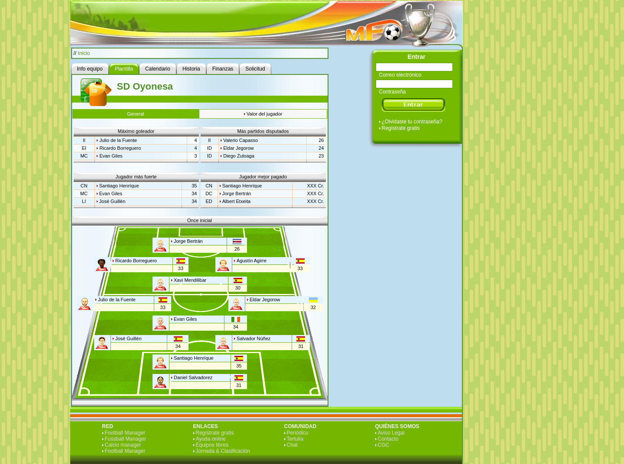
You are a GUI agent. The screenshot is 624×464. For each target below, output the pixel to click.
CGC (384, 445)
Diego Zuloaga (238, 155)
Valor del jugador (264, 113)
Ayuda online (211, 439)
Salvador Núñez (253, 338)
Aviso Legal (391, 433)
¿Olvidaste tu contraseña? (412, 122)
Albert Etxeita (236, 201)
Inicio (84, 53)
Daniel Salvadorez (193, 377)
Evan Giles (110, 155)
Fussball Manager (125, 439)
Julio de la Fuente (118, 140)
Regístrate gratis (401, 128)
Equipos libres (212, 445)
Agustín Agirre (251, 260)
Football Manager (125, 433)
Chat (292, 445)
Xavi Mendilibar (190, 280)
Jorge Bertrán (236, 193)
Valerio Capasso (240, 140)
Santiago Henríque (119, 185)
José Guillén (112, 201)
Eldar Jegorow (238, 148)
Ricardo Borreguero (120, 148)
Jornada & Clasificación (223, 451)
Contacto (388, 439)
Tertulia (295, 439)
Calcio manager (123, 445)
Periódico (298, 433)
